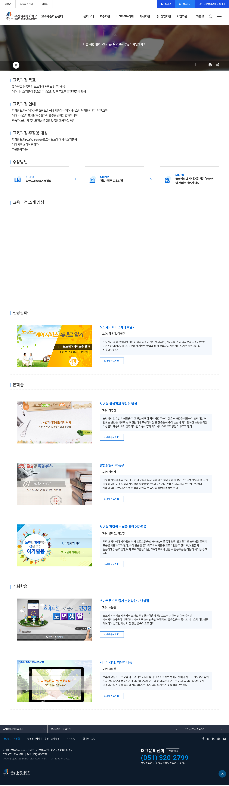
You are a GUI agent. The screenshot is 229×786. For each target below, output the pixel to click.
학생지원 (145, 16)
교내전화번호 (172, 751)
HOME (16, 65)
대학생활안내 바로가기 (214, 4)
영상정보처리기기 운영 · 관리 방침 (43, 739)
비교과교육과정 (125, 16)
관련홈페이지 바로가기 (195, 729)
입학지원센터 (26, 4)
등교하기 (185, 4)
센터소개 (88, 16)
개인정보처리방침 (11, 739)
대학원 (45, 4)
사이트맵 (71, 739)
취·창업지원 (164, 16)
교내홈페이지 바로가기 (13, 729)
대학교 (8, 4)
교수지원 (105, 16)
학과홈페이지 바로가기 (61, 729)
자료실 (200, 16)
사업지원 (182, 16)
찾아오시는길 (89, 739)
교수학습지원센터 (52, 16)
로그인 (165, 4)
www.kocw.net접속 (39, 181)
